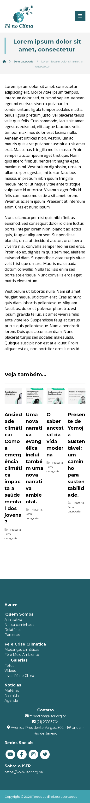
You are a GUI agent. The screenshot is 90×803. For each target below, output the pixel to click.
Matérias (12, 690)
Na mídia (12, 695)
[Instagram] (33, 754)
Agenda (11, 700)
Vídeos (10, 670)
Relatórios (13, 630)
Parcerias (12, 635)
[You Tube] (10, 754)
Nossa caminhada (19, 625)
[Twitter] (45, 754)
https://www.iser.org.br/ (24, 772)
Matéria (15, 529)
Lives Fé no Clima (19, 676)
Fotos (9, 665)
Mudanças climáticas (22, 649)
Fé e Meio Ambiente (22, 654)
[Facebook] (22, 754)
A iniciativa (13, 620)
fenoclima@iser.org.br (48, 716)
